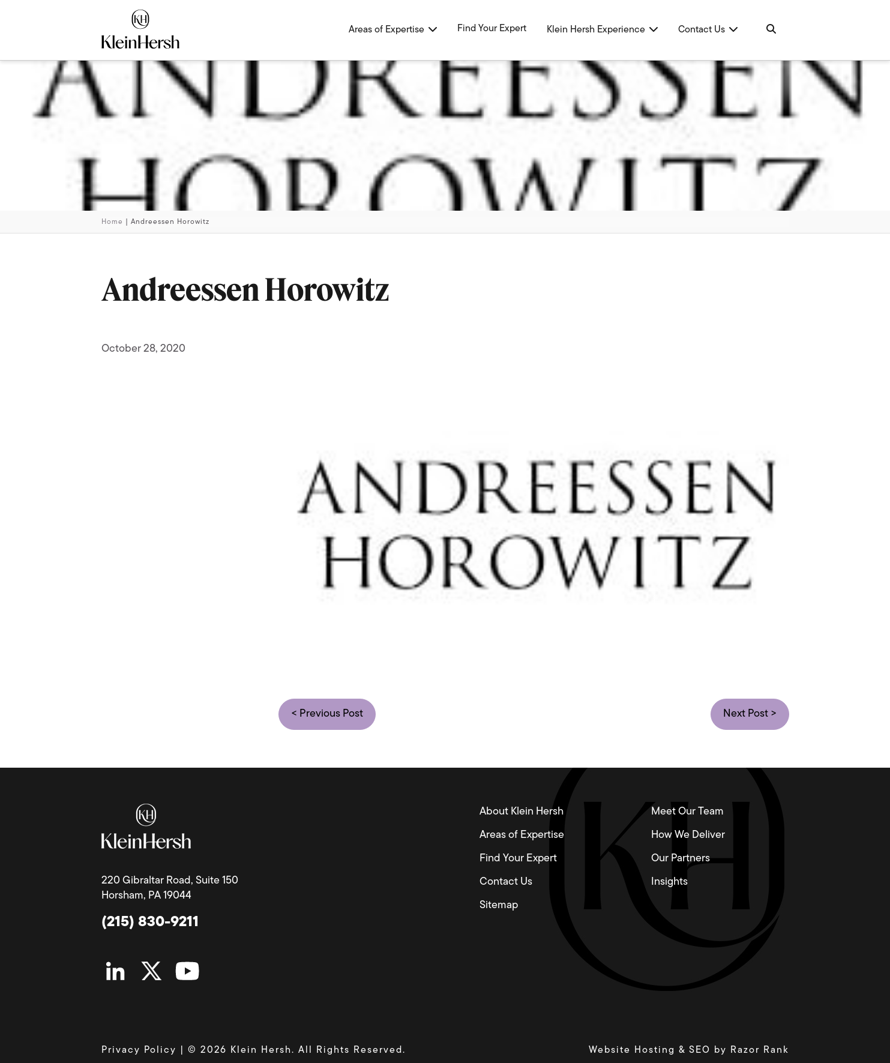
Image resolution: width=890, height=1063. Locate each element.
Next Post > (750, 714)
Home (112, 222)
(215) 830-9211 (150, 922)
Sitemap (499, 905)
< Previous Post (327, 714)
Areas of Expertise (522, 835)
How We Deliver (688, 835)
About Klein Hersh (522, 812)
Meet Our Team (687, 812)
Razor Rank (759, 1050)
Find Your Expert (518, 858)
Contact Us (506, 882)
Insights (669, 882)
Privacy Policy (138, 1050)
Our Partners (680, 858)
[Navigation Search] (770, 30)
